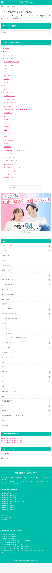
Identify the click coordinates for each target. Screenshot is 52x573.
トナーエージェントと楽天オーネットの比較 (18, 550)
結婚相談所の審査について (10, 499)
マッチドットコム (8, 55)
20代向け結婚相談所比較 (9, 534)
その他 (6, 119)
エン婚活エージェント (10, 160)
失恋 (5, 130)
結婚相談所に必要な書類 (9, 497)
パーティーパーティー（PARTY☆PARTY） (17, 109)
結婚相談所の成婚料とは (9, 507)
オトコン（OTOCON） (11, 102)
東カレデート (8, 82)
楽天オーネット (8, 177)
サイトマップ (6, 515)
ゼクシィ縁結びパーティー (12, 106)
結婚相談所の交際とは (8, 503)
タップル (6, 79)
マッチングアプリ (8, 58)
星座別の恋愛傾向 (9, 140)
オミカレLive (6, 51)
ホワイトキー (8, 113)
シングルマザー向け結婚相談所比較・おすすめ (16, 540)
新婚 (5, 136)
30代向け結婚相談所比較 (9, 536)
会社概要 (4, 519)
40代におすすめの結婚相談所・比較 (12, 442)
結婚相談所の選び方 (8, 495)
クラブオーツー (8, 164)
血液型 (6, 143)
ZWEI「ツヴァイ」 (9, 157)
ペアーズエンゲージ (10, 174)
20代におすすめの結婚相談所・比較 (12, 438)
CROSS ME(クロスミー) (11, 62)
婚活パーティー (7, 92)
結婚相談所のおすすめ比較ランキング (14, 150)
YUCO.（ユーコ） (9, 96)
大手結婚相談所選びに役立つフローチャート (15, 544)
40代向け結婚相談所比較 (9, 538)
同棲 (5, 123)
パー (3, 550)
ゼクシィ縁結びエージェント (12, 167)
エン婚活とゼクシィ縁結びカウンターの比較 (15, 546)
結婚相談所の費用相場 (8, 509)
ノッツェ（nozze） (10, 171)
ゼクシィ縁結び (8, 75)
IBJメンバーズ (8, 154)
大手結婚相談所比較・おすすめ (11, 542)
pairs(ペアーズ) (8, 68)
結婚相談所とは (6, 493)
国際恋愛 (6, 126)
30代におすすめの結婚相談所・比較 (12, 440)
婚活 (4, 85)
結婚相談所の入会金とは (9, 505)
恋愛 (4, 116)
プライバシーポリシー (8, 517)
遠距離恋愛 (7, 147)
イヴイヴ (6, 72)
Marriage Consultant (25, 560)
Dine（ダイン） (8, 65)
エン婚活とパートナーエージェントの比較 (14, 548)
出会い (6, 89)
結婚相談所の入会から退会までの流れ (13, 501)
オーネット (6, 48)
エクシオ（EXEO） (10, 99)
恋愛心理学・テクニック (11, 133)
